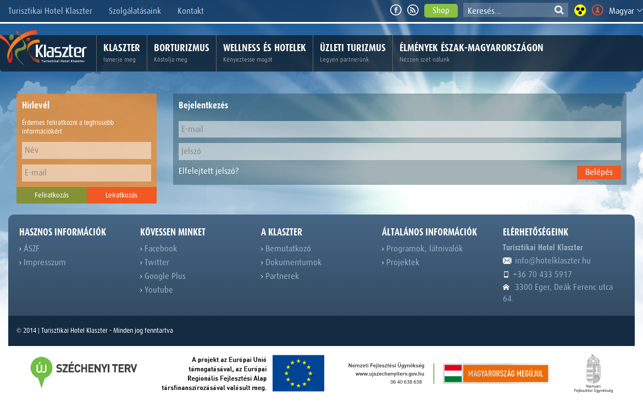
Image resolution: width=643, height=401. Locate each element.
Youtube (156, 289)
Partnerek (280, 276)
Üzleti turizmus (353, 53)
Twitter (154, 262)
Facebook (158, 248)
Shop (441, 10)
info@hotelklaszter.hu (547, 260)
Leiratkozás (121, 195)
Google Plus (163, 276)
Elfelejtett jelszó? (209, 171)
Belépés (599, 172)
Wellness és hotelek (264, 53)
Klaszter (121, 53)
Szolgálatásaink (135, 11)
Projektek (400, 262)
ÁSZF (29, 248)
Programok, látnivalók (422, 248)
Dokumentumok (291, 262)
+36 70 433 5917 (537, 274)
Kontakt (191, 11)
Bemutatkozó (286, 248)
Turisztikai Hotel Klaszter (50, 11)
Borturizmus (181, 53)
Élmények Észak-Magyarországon (472, 53)
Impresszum (42, 262)
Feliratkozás (52, 195)
